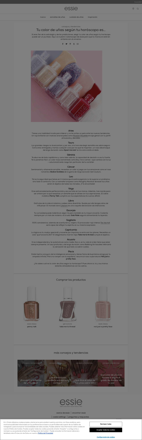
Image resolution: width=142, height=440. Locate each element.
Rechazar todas (105, 424)
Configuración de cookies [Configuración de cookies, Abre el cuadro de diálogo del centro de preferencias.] (106, 437)
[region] (71, 429)
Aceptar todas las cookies (106, 430)
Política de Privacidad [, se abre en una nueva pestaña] (45, 433)
